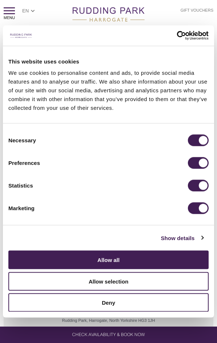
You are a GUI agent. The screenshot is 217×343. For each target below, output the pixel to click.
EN (25, 11)
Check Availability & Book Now (108, 334)
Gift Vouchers (197, 10)
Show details (178, 238)
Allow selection (108, 281)
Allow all (109, 260)
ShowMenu (9, 13)
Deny (108, 303)
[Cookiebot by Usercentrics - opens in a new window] (177, 36)
